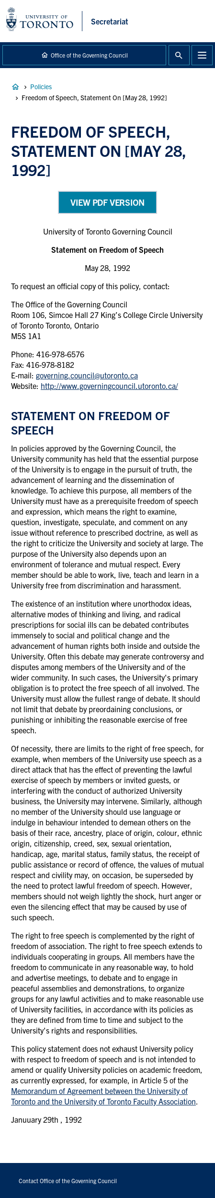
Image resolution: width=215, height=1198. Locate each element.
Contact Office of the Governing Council (68, 1180)
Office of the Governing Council (89, 55)
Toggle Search (179, 55)
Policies (41, 86)
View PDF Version (107, 202)
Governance (15, 86)
